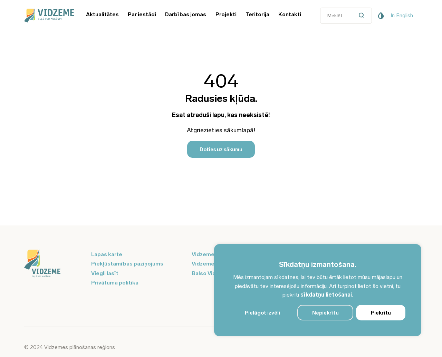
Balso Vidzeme (211, 273)
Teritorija (257, 14)
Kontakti (289, 14)
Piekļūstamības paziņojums (127, 263)
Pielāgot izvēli (262, 313)
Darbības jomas (185, 14)
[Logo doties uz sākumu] (53, 264)
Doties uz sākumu (221, 149)
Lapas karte (106, 254)
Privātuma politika (114, 282)
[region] (317, 290)
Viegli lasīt (104, 273)
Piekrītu (381, 313)
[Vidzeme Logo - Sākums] (48, 15)
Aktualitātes (102, 14)
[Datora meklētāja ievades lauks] (346, 16)
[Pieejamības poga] (380, 15)
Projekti (226, 14)
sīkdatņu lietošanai (326, 294)
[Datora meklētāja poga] (363, 15)
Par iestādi (142, 14)
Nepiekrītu (325, 313)
